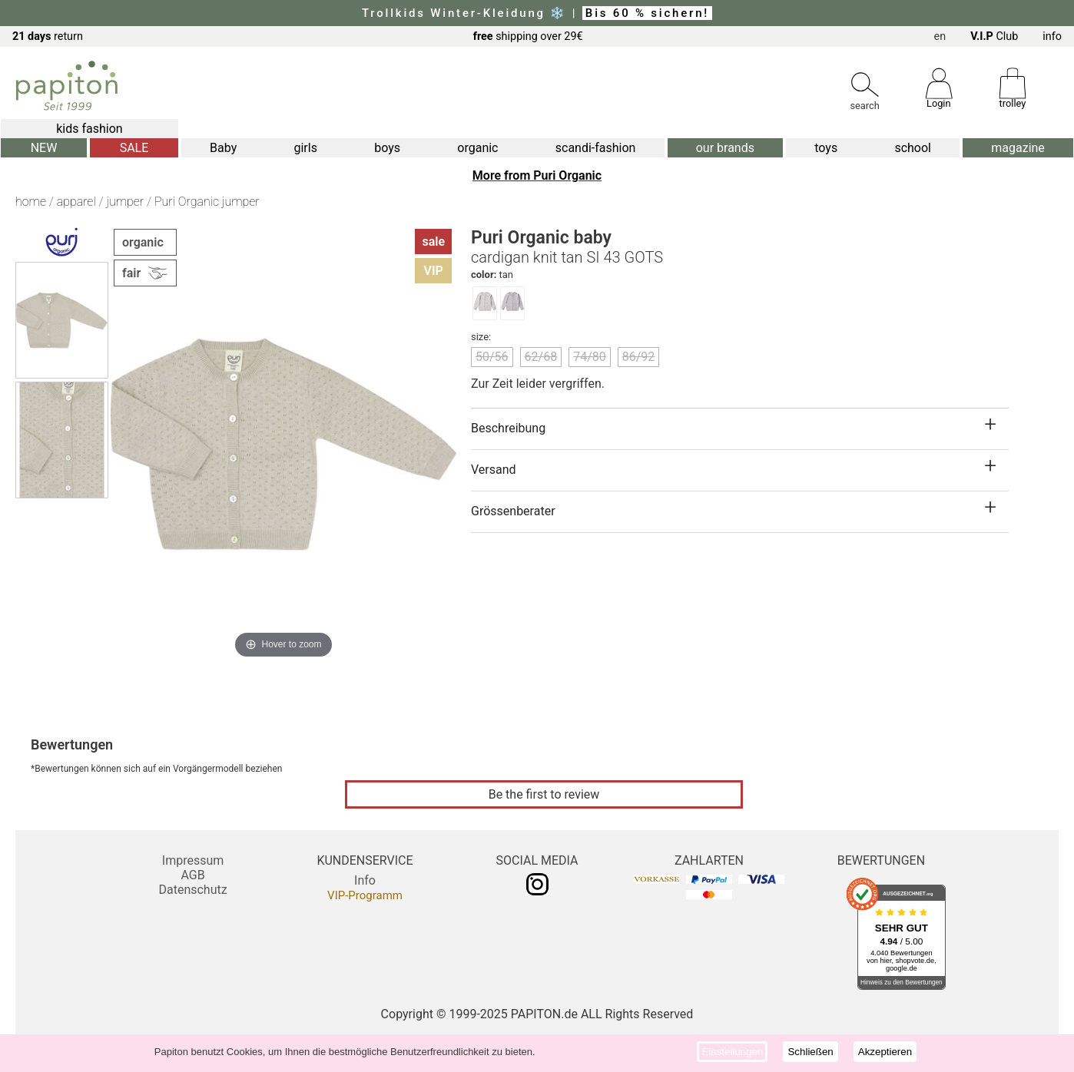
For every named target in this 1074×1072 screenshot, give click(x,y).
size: (481, 336)
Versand (493, 469)
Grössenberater (513, 511)
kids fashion (89, 128)
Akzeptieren (885, 1051)
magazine (1018, 148)
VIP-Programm (365, 895)
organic (477, 148)
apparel (76, 201)
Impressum (193, 860)
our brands (725, 148)
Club (994, 36)
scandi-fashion (595, 148)
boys (387, 148)
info (1052, 36)
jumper (125, 201)
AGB (192, 875)
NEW (44, 148)
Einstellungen (732, 1051)
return (47, 36)
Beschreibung (508, 428)
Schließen (810, 1051)
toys (825, 148)
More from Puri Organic (537, 175)
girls (305, 148)
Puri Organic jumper (207, 201)
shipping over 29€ (528, 36)
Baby (223, 148)
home (30, 201)
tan (492, 274)
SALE (134, 148)
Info (365, 880)
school (912, 148)
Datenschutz (192, 889)
